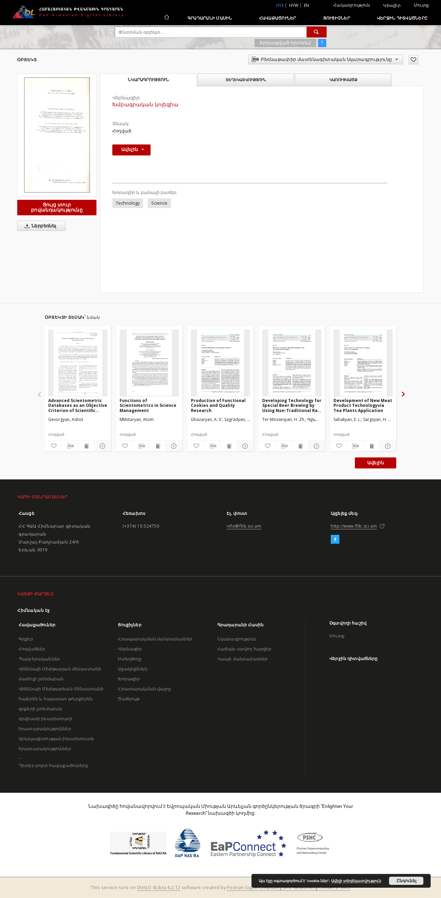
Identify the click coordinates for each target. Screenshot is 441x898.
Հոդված (121, 131)
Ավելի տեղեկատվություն (356, 881)
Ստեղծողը (130, 659)
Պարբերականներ (39, 659)
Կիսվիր (392, 5)
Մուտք (421, 5)
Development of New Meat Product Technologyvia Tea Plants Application (363, 405)
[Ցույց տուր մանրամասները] (102, 446)
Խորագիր (129, 679)
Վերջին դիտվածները (402, 18)
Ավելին (375, 462)
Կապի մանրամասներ (242, 659)
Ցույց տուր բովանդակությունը (57, 207)
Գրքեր (26, 639)
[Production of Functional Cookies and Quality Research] (220, 363)
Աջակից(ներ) (132, 669)
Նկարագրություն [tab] (148, 79)
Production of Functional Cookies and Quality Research (218, 405)
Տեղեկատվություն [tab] (246, 79)
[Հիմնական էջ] (166, 17)
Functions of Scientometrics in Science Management (148, 405)
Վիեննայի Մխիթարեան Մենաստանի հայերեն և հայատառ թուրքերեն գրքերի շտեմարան (61, 699)
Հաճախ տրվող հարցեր (244, 649)
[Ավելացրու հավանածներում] (413, 59)
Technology (128, 203)
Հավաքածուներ (277, 18)
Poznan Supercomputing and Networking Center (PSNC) (288, 887)
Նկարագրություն (236, 639)
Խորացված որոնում (285, 42)
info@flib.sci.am (244, 526)
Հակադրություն (352, 5)
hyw (294, 5)
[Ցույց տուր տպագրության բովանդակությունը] (86, 446)
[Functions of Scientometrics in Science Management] (149, 363)
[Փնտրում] (317, 31)
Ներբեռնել (39, 226)
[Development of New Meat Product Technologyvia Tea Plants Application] (363, 363)
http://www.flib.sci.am (354, 526)
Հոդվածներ (32, 649)
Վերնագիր (130, 649)
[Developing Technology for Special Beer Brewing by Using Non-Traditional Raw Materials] (292, 363)
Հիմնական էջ (33, 610)
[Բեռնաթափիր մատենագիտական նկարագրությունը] (69, 446)
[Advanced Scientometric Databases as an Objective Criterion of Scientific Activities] (78, 363)
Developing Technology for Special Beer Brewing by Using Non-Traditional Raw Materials (291, 405)
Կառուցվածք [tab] (343, 79)
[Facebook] (335, 540)
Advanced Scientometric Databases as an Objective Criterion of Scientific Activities (77, 405)
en (306, 5)
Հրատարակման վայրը (144, 689)
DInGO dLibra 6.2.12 (159, 887)
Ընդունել (406, 880)
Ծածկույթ (129, 699)
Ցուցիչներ (336, 18)
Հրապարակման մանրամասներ (155, 639)
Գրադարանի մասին (209, 18)
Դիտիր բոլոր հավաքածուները (53, 765)
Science (159, 203)
